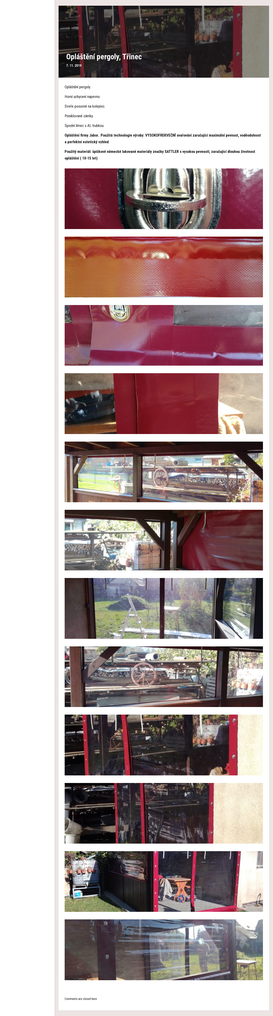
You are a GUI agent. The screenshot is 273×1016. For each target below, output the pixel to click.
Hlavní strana (27, 28)
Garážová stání (27, 62)
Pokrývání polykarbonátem (27, 85)
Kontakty (27, 119)
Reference (27, 96)
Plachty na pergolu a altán (27, 74)
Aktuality (27, 108)
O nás (27, 40)
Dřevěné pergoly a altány (27, 51)
